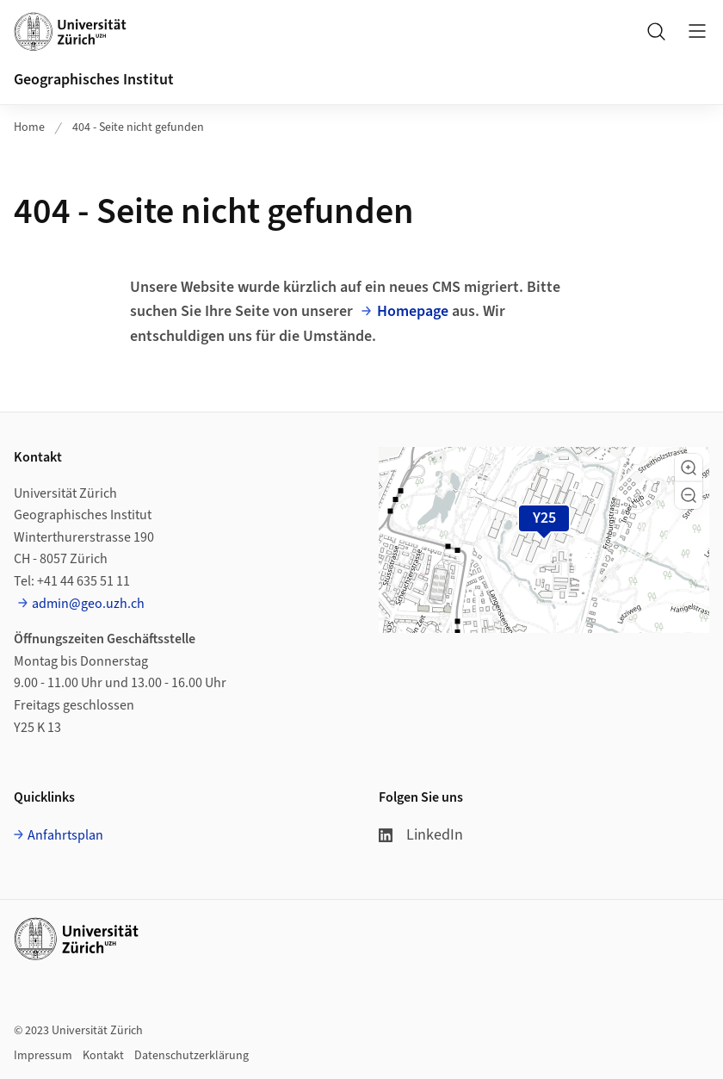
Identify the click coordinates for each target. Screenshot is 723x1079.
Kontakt (103, 1055)
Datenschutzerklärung (191, 1055)
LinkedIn (421, 835)
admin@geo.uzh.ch (88, 603)
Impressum (43, 1055)
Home (29, 127)
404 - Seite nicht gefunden (138, 127)
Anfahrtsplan (65, 835)
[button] (688, 467)
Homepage (412, 311)
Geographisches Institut (94, 79)
